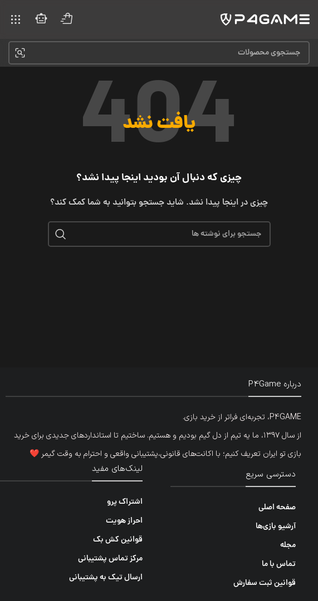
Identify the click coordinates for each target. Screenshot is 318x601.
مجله (288, 545)
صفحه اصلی (277, 507)
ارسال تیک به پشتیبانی (106, 578)
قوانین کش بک (118, 540)
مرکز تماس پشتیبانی (110, 559)
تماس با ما (279, 564)
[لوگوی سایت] (265, 20)
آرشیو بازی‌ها (276, 526)
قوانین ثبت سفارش (264, 583)
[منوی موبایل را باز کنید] (15, 19)
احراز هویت (124, 521)
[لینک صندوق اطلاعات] (67, 19)
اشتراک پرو (125, 502)
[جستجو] (159, 52)
